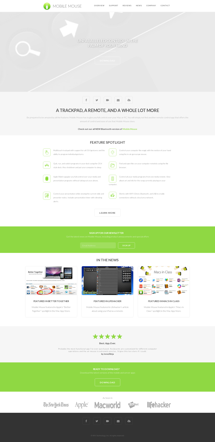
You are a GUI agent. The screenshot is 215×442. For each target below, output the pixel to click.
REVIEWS (127, 6)
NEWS (139, 6)
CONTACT (165, 6)
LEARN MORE (107, 212)
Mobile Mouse (130, 129)
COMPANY (151, 6)
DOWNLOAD (107, 60)
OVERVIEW (99, 6)
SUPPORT (113, 6)
